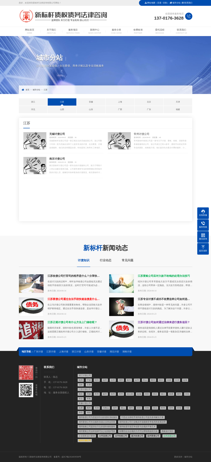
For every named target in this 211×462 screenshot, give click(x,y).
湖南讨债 (127, 351)
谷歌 (165, 3)
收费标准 (138, 32)
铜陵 (89, 412)
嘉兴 (129, 380)
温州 (105, 380)
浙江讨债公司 (85, 375)
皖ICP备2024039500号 (71, 457)
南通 (171, 394)
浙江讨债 (76, 351)
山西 (62, 109)
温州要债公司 (153, 436)
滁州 (131, 408)
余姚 (169, 380)
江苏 (45, 90)
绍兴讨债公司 (85, 440)
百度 (159, 3)
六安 (187, 408)
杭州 (81, 380)
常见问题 (127, 260)
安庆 (139, 408)
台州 (113, 380)
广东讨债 (38, 351)
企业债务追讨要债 (87, 436)
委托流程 (160, 32)
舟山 (145, 380)
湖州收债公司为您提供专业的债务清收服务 (98, 417)
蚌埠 (163, 408)
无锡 (89, 394)
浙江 (33, 102)
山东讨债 (89, 351)
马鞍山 (106, 408)
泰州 (179, 394)
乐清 (177, 380)
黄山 (123, 408)
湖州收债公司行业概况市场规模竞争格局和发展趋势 (142, 422)
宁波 (89, 380)
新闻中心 (95, 32)
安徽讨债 (101, 351)
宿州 (171, 408)
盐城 (139, 394)
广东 (149, 109)
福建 (178, 109)
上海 (120, 102)
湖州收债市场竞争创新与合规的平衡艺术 (137, 427)
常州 (97, 394)
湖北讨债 (114, 351)
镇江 (163, 394)
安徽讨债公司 (85, 403)
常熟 (89, 399)
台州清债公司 (169, 436)
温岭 (81, 385)
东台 (81, 399)
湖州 (121, 380)
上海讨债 (63, 351)
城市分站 (176, 3)
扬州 (105, 394)
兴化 (187, 394)
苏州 (121, 394)
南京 (81, 394)
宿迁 (155, 394)
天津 (178, 102)
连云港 (130, 394)
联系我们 (188, 3)
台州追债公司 (105, 436)
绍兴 (97, 380)
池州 (115, 408)
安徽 (91, 102)
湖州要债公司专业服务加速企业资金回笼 (97, 422)
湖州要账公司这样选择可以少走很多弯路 (97, 431)
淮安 (147, 394)
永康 (89, 385)
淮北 (155, 408)
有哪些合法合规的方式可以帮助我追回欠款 (138, 431)
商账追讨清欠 (168, 431)
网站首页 (29, 32)
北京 (149, 102)
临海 (185, 380)
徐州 (113, 394)
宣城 (179, 408)
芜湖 (97, 408)
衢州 (153, 380)
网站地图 (151, 3)
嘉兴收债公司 (137, 436)
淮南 (147, 408)
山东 (91, 109)
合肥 (81, 408)
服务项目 (73, 32)
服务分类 (116, 32)
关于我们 (51, 32)
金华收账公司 (121, 436)
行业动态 (105, 260)
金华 (137, 380)
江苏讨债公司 (85, 389)
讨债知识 (83, 260)
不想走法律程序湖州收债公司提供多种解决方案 (142, 417)
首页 (27, 90)
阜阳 (81, 412)
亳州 (89, 408)
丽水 (161, 380)
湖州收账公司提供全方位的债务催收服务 (97, 427)
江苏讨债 (51, 351)
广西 (120, 109)
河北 (33, 109)
